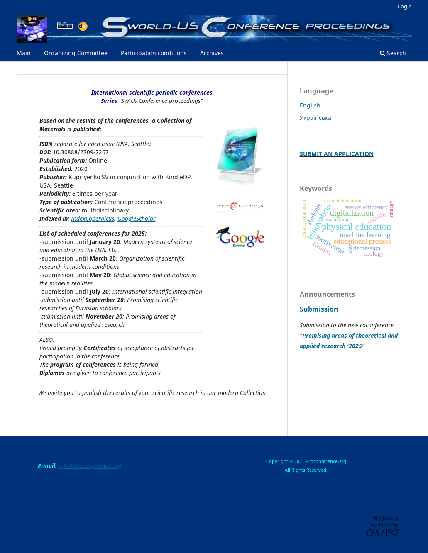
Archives (212, 53)
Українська (315, 118)
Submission (319, 309)
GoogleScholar (136, 218)
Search (393, 53)
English (310, 105)
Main (24, 53)
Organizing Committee (76, 53)
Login (405, 6)
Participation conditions (154, 53)
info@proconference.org (90, 466)
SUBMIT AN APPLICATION (337, 154)
